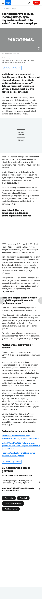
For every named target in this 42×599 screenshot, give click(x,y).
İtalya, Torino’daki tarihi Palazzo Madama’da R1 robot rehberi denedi (18, 489)
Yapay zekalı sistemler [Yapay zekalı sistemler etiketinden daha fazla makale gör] (13, 503)
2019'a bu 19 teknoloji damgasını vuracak (17, 475)
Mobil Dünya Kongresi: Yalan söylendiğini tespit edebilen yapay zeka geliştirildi (17, 482)
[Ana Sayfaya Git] (8, 2)
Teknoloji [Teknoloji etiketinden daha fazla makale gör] (23, 498)
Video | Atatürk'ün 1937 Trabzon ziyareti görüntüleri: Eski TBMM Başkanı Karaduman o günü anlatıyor (21, 445)
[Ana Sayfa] (2, 9)
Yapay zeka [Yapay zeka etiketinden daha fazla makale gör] (9, 498)
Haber (7, 9)
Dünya (14, 9)
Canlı (36, 3)
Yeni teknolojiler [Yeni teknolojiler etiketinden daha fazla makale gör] (11, 509)
